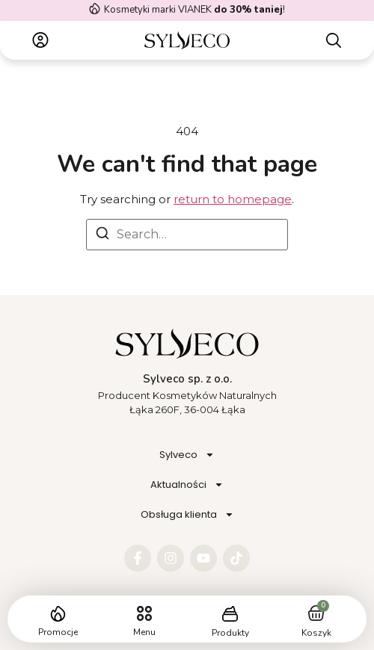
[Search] (102, 236)
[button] (144, 614)
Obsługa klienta (187, 514)
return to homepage (233, 199)
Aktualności (187, 484)
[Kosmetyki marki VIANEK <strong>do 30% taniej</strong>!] (94, 8)
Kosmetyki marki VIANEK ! (194, 9)
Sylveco (187, 454)
